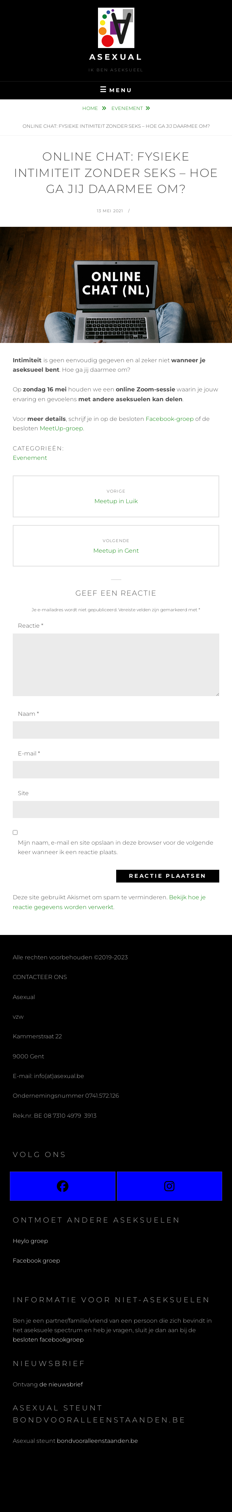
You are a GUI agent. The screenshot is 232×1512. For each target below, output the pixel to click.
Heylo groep (30, 1240)
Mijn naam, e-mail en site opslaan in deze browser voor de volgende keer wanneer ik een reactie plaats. (115, 847)
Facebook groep (36, 1260)
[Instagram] (170, 1186)
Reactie (30, 625)
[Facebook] (62, 1186)
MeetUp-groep (61, 428)
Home (90, 108)
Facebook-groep (169, 418)
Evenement (127, 108)
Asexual (116, 57)
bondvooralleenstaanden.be (98, 1440)
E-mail (29, 753)
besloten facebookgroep (48, 1339)
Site (23, 793)
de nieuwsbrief (61, 1384)
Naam (28, 713)
